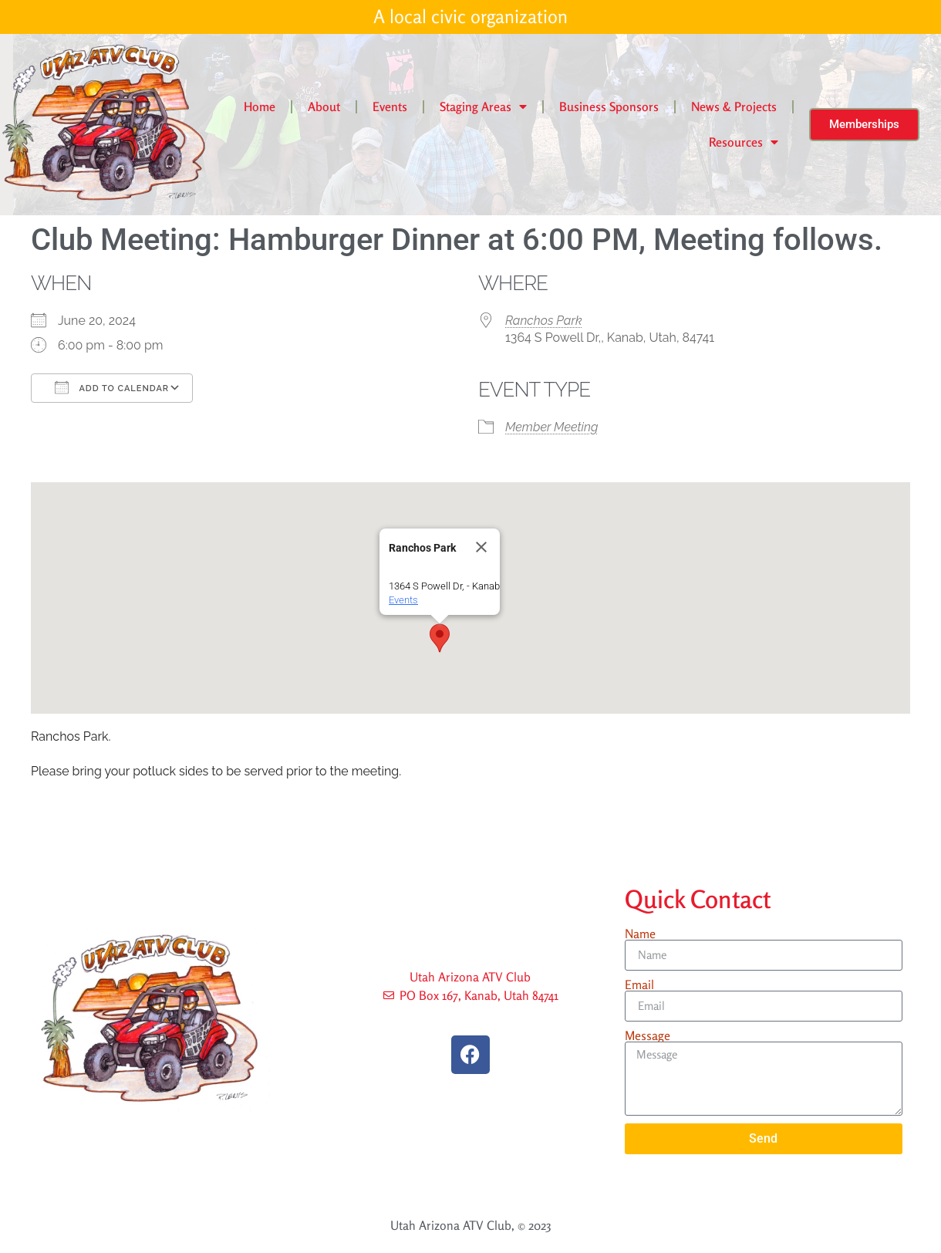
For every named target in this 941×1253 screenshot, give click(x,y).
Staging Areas (483, 106)
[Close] (481, 547)
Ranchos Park (543, 320)
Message (647, 1035)
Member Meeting (551, 427)
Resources (743, 142)
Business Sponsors (609, 106)
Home (259, 106)
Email (639, 984)
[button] (440, 638)
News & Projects (734, 106)
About (324, 106)
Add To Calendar (112, 387)
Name (640, 933)
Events (390, 106)
